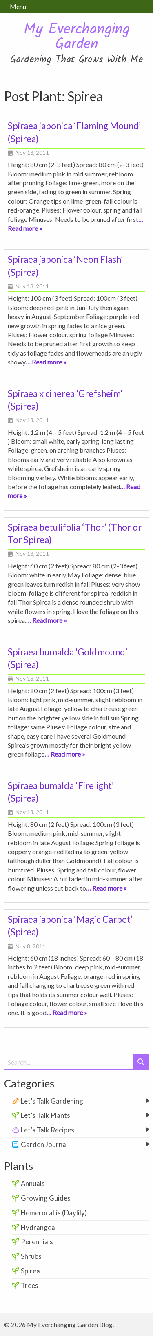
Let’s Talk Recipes (47, 1130)
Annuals (33, 1183)
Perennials (37, 1241)
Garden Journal (44, 1144)
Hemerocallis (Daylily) (54, 1212)
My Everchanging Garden (77, 37)
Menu (18, 6)
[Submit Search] (141, 1062)
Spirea (30, 1271)
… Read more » (46, 362)
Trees (29, 1285)
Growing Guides (46, 1198)
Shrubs (31, 1256)
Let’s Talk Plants (45, 1115)
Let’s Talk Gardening (52, 1101)
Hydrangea (38, 1227)
